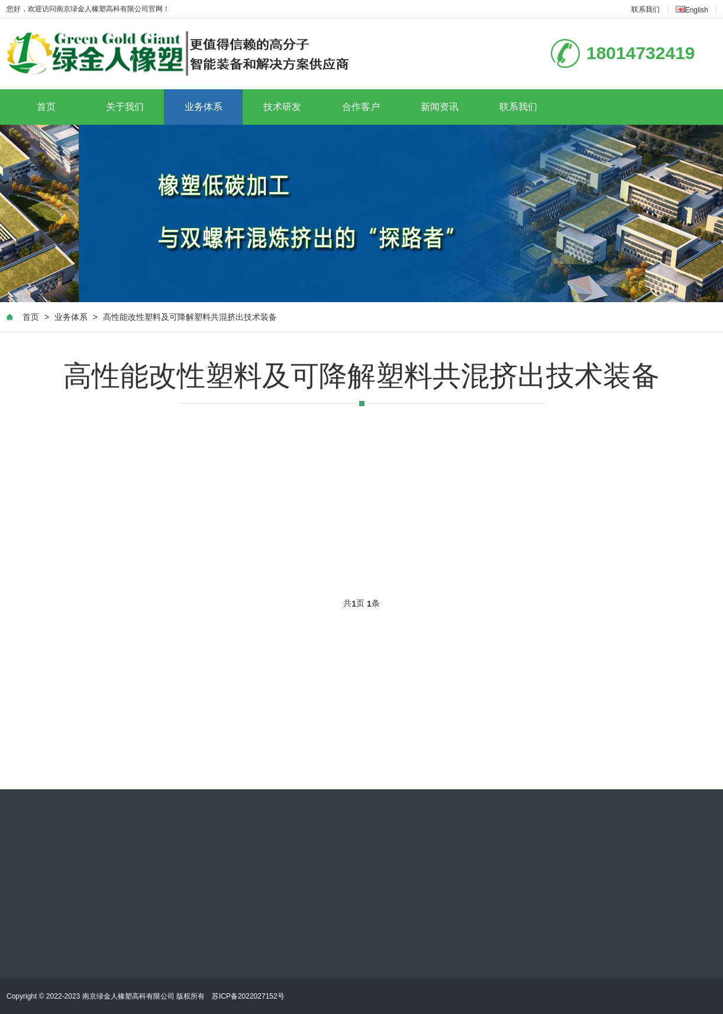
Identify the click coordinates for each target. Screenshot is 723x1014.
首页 (46, 107)
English (692, 10)
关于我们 (125, 107)
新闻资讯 (440, 107)
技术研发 (282, 107)
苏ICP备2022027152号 (248, 996)
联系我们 (645, 9)
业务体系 (203, 107)
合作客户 (361, 107)
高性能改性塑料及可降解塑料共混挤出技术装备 (190, 317)
